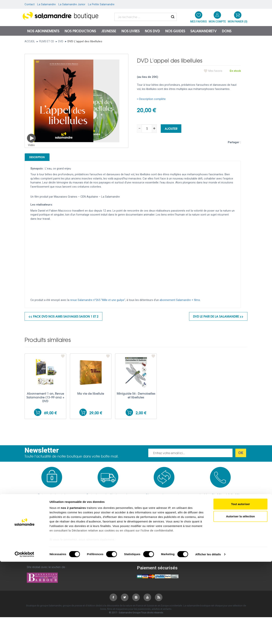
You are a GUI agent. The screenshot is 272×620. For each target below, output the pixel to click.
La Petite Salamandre (101, 4)
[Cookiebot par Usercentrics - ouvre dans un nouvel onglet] (24, 612)
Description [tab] (43, 158)
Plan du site (34, 545)
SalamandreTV (203, 30)
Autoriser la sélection (240, 574)
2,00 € (141, 415)
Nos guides (175, 30)
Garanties (87, 551)
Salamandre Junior (149, 545)
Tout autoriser (240, 562)
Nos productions (80, 30)
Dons (226, 30)
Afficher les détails (208, 612)
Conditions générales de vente (101, 541)
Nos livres (130, 30)
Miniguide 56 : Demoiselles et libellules (136, 398)
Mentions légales (37, 540)
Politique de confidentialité (98, 545)
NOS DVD (152, 30)
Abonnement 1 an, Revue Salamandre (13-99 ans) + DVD (45, 399)
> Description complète (151, 99)
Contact (30, 4)
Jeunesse (108, 30)
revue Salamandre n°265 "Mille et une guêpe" (97, 303)
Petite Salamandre (149, 551)
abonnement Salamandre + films (180, 303)
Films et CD (46, 41)
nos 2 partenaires (73, 566)
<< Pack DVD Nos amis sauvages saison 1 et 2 (63, 319)
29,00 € (95, 415)
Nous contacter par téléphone (213, 547)
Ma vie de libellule (90, 396)
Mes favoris (215, 70)
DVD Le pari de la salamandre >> (218, 319)
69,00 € (50, 415)
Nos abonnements (43, 30)
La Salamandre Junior (71, 4)
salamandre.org (147, 541)
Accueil (30, 41)
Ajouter (171, 128)
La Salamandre (46, 4)
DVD (60, 41)
